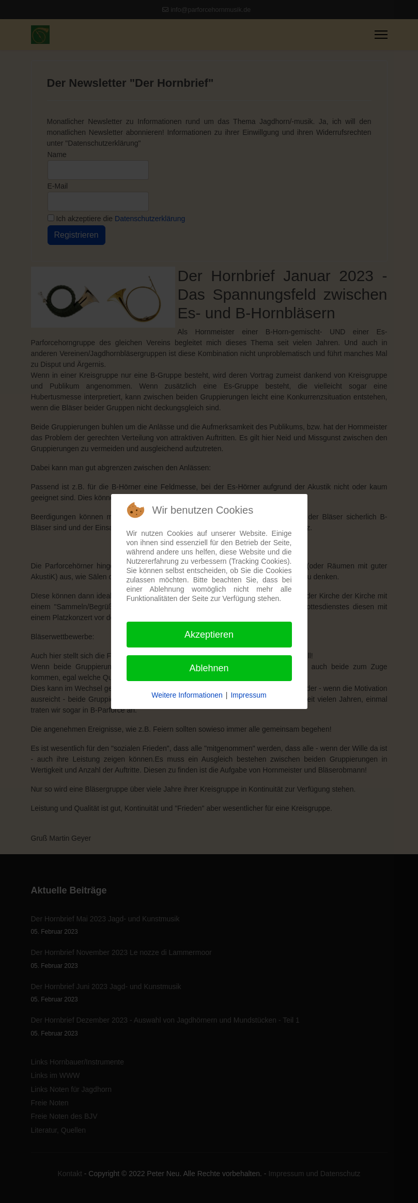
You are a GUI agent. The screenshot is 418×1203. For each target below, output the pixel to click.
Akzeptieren (209, 634)
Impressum (248, 695)
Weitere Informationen (186, 695)
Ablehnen (208, 668)
